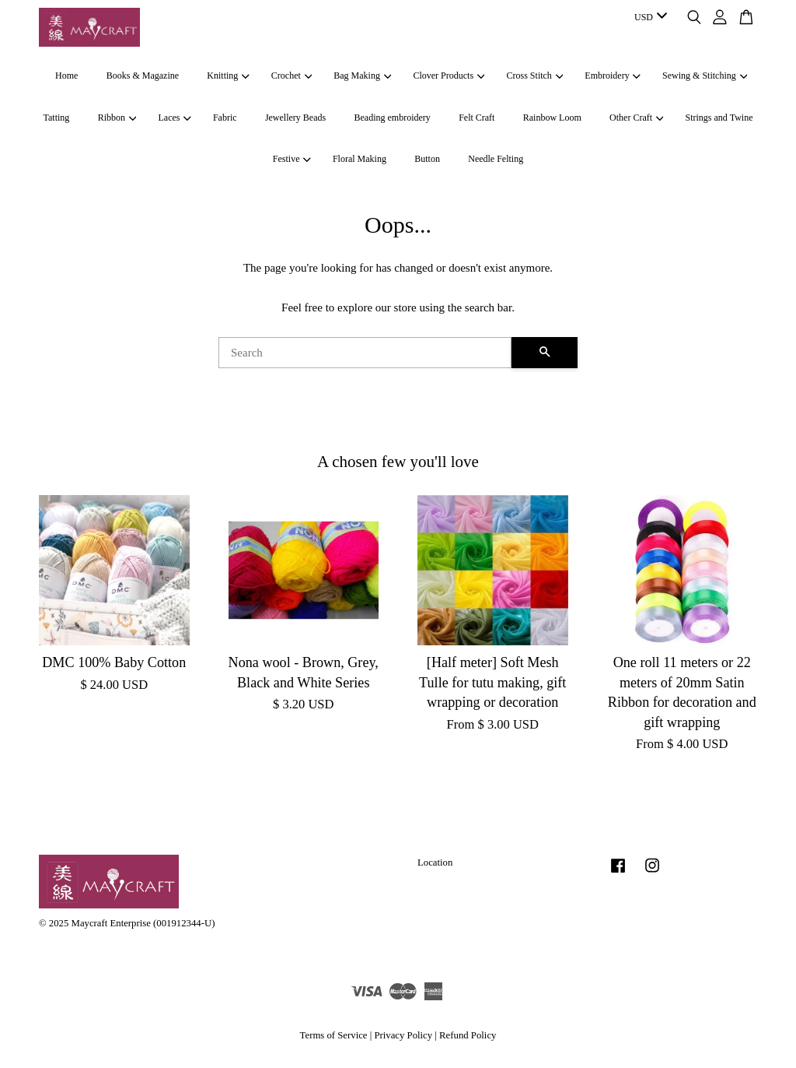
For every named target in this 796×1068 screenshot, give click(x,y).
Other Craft (636, 117)
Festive (292, 158)
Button (427, 158)
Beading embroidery (392, 117)
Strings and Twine (719, 117)
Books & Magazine (142, 75)
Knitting (228, 75)
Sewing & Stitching (704, 75)
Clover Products (448, 75)
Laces (174, 117)
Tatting (57, 117)
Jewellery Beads (295, 117)
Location (434, 862)
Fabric (225, 117)
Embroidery (613, 75)
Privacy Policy (403, 1035)
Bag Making (362, 75)
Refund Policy (467, 1035)
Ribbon (117, 117)
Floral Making (359, 158)
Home (66, 75)
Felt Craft (476, 117)
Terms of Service (334, 1035)
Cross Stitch (535, 75)
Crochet (291, 75)
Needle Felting (495, 158)
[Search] (364, 352)
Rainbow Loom (552, 117)
